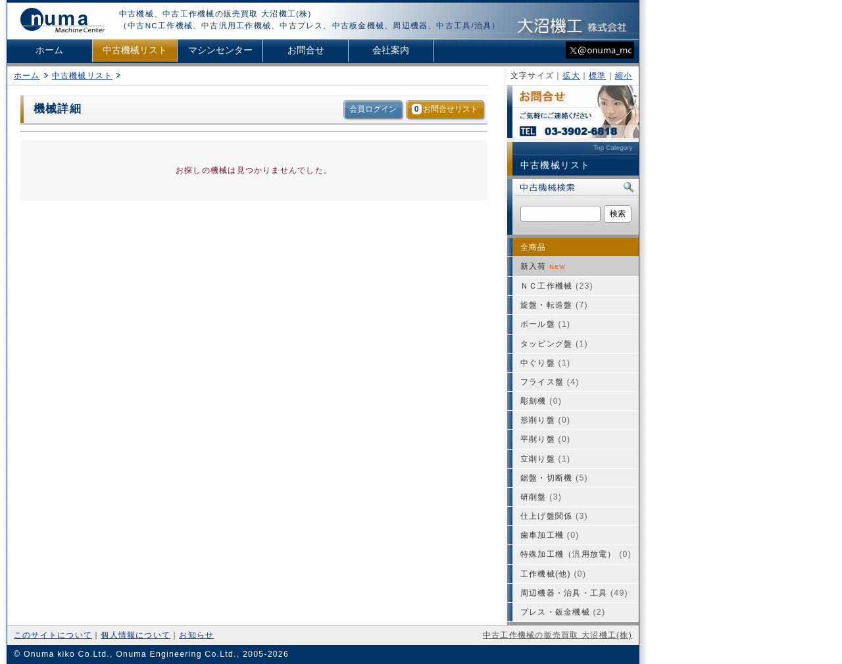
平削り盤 (545, 439)
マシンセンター (220, 50)
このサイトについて (53, 635)
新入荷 (543, 266)
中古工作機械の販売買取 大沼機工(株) (557, 635)
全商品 (533, 247)
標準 (597, 75)
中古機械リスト (135, 50)
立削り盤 (545, 458)
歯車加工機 (550, 535)
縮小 (623, 75)
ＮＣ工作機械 (556, 286)
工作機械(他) (553, 574)
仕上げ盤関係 (554, 516)
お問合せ (305, 50)
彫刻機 (541, 401)
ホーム (49, 50)
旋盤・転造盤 (554, 305)
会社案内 (390, 50)
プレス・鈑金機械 (562, 612)
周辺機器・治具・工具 (574, 593)
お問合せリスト (445, 109)
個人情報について (135, 635)
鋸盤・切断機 (554, 478)
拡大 (571, 75)
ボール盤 (545, 324)
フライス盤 (550, 382)
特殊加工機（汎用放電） (576, 554)
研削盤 (541, 497)
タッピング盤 (554, 343)
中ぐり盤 (545, 363)
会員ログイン (373, 109)
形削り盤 (545, 420)
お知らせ (196, 635)
